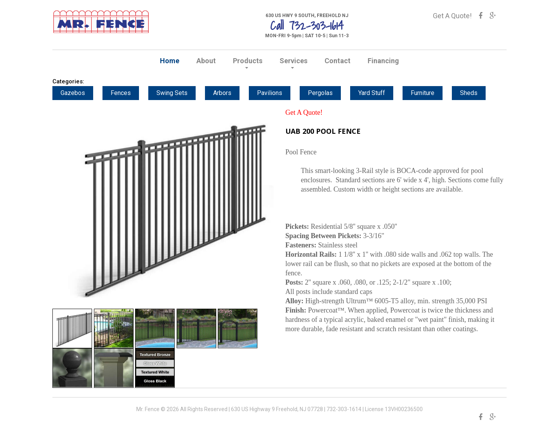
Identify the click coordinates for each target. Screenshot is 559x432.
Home (169, 61)
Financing (383, 61)
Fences (125, 93)
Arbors (227, 93)
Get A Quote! (452, 16)
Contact (338, 61)
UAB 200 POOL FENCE (323, 131)
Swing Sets (176, 93)
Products (247, 61)
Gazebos (77, 93)
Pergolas (324, 93)
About (206, 61)
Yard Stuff (376, 93)
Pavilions (274, 93)
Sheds (473, 93)
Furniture (427, 93)
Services (293, 61)
